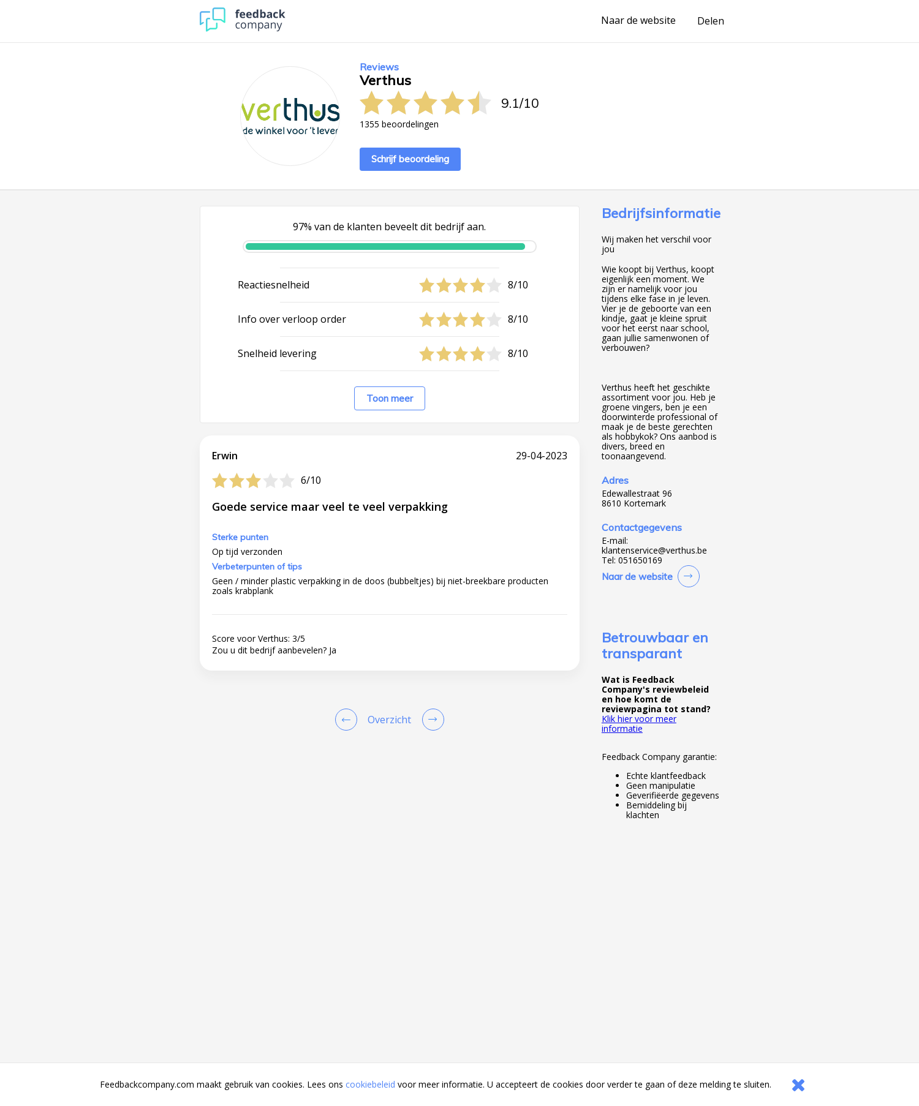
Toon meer (389, 398)
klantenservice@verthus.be (654, 550)
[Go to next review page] (430, 720)
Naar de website (638, 21)
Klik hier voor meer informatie (639, 723)
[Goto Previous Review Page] (348, 720)
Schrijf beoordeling (410, 159)
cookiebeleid (370, 1084)
